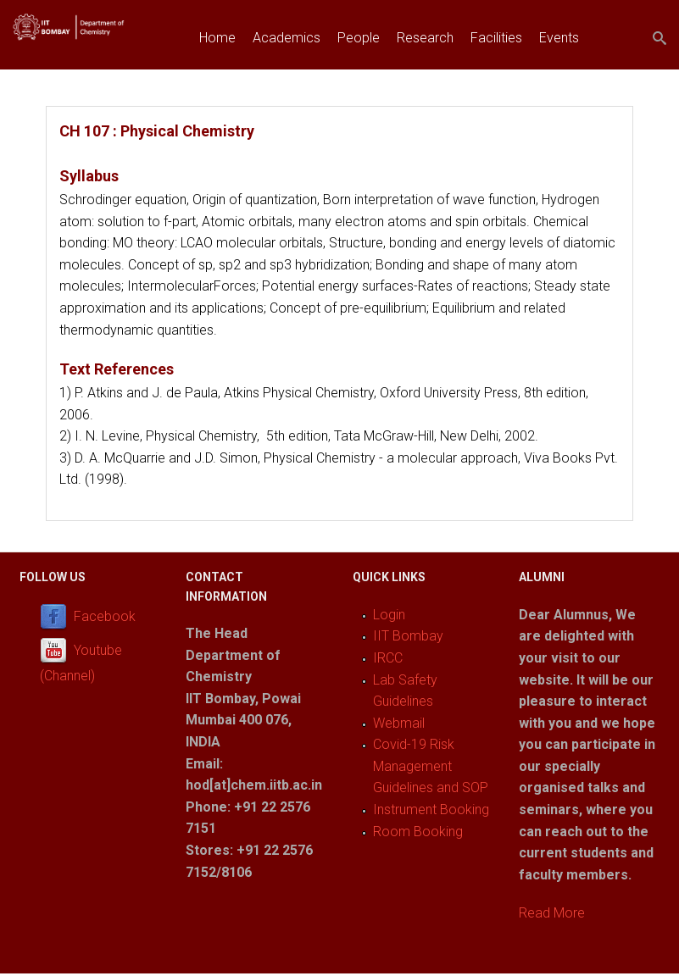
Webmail (399, 723)
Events (559, 38)
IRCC (388, 658)
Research (425, 38)
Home (217, 38)
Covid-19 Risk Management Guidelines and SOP (430, 766)
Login (389, 615)
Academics (286, 38)
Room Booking (418, 832)
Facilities (496, 38)
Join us (220, 77)
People (358, 38)
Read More (552, 913)
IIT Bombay (408, 636)
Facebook (105, 616)
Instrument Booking (431, 809)
